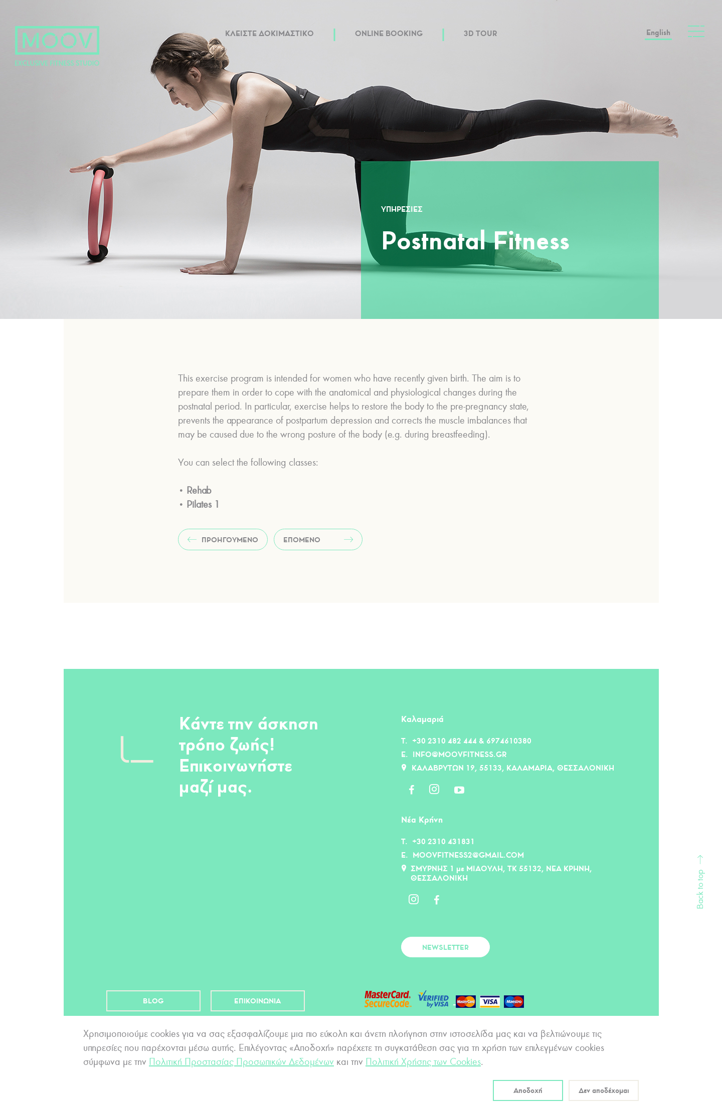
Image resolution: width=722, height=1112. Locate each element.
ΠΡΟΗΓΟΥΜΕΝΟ (230, 539)
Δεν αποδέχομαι (604, 1090)
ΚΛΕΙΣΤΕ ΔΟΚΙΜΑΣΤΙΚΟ (269, 33)
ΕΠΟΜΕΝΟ (301, 539)
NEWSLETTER (445, 947)
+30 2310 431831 (443, 841)
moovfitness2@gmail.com (468, 855)
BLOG (153, 1000)
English (658, 32)
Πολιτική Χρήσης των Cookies (423, 1061)
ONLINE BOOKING (389, 33)
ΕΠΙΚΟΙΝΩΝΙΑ (257, 1000)
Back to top (700, 889)
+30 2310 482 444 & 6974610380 (471, 741)
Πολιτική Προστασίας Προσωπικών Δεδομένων (241, 1061)
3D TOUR (480, 33)
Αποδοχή (528, 1090)
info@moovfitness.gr (459, 754)
